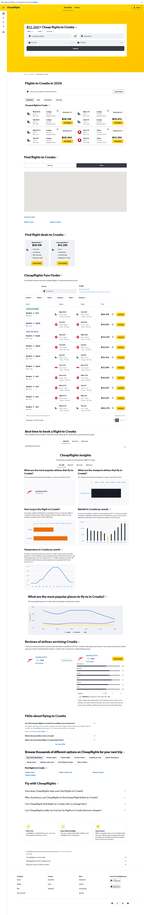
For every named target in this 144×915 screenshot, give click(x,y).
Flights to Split (28, 222)
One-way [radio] (50, 165)
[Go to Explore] (3, 26)
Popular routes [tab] (31, 762)
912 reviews (39, 663)
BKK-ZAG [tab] (75, 441)
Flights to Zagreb (55, 222)
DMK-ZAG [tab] (84, 441)
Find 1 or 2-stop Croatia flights (36, 731)
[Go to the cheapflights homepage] (14, 8)
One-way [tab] (59, 100)
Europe (31, 74)
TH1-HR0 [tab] (61, 465)
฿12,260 (33, 27)
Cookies (35, 2)
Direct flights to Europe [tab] (65, 762)
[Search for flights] (3, 14)
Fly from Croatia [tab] (79, 757)
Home (25, 74)
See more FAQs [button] (60, 744)
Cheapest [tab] (30, 100)
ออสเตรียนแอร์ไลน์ (41, 657)
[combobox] (30, 31)
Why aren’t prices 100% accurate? (76, 864)
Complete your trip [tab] (95, 757)
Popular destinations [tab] (112, 757)
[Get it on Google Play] (115, 880)
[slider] (110, 292)
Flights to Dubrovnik (65, 772)
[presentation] (76, 27)
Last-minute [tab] (48, 100)
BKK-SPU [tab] (66, 441)
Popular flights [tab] (65, 757)
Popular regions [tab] (51, 757)
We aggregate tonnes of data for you (76, 861)
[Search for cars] (3, 22)
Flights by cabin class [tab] (47, 762)
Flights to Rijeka (30, 775)
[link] (37, 263)
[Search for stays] (3, 18)
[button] (142, 2)
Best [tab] (38, 100)
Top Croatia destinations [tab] (34, 757)
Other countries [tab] (82, 762)
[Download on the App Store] (115, 886)
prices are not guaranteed (65, 851)
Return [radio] (101, 165)
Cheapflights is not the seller (76, 857)
